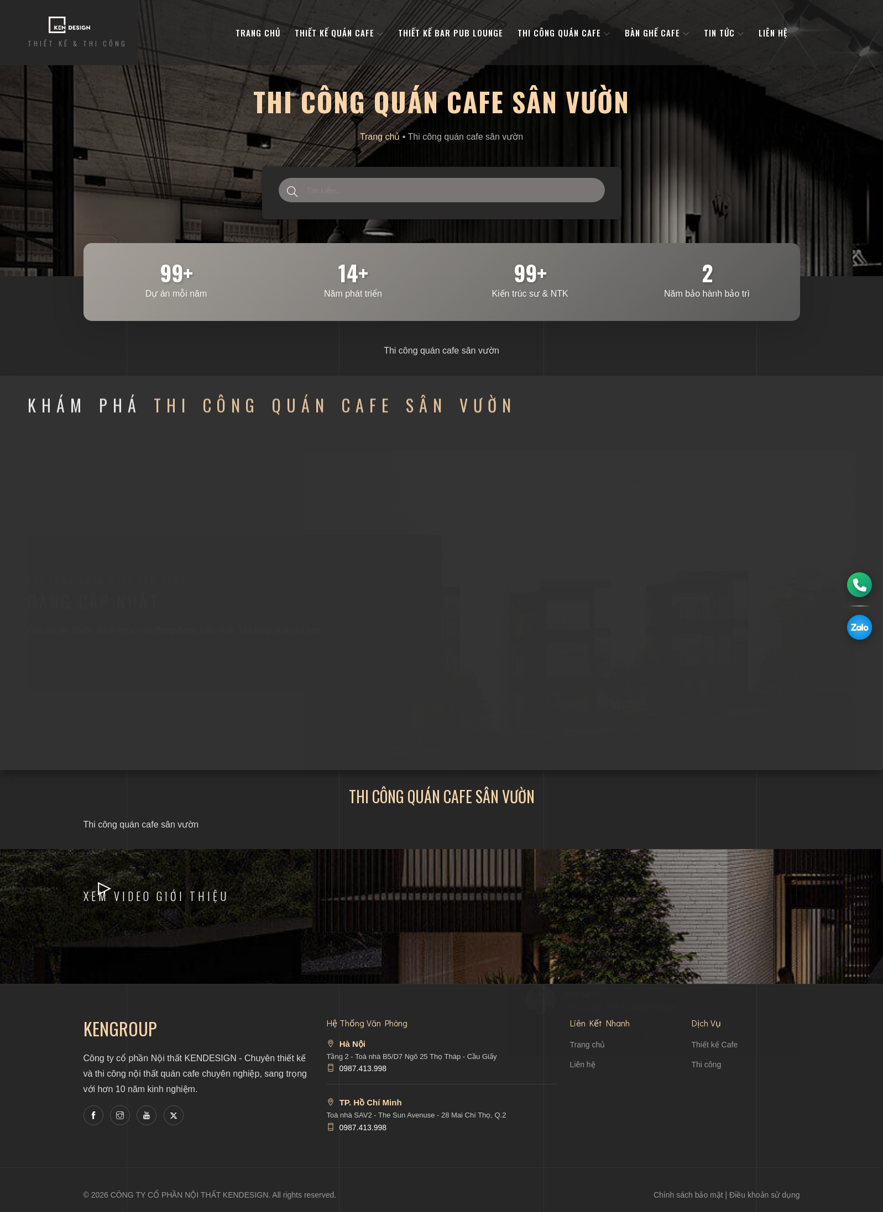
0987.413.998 (362, 1068)
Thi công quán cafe (564, 33)
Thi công (707, 1064)
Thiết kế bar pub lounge (450, 33)
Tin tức (724, 33)
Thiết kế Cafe (715, 1044)
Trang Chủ (258, 33)
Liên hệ (773, 33)
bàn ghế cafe (657, 33)
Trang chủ (380, 136)
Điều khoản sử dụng (764, 1194)
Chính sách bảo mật (688, 1194)
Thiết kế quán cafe (339, 33)
